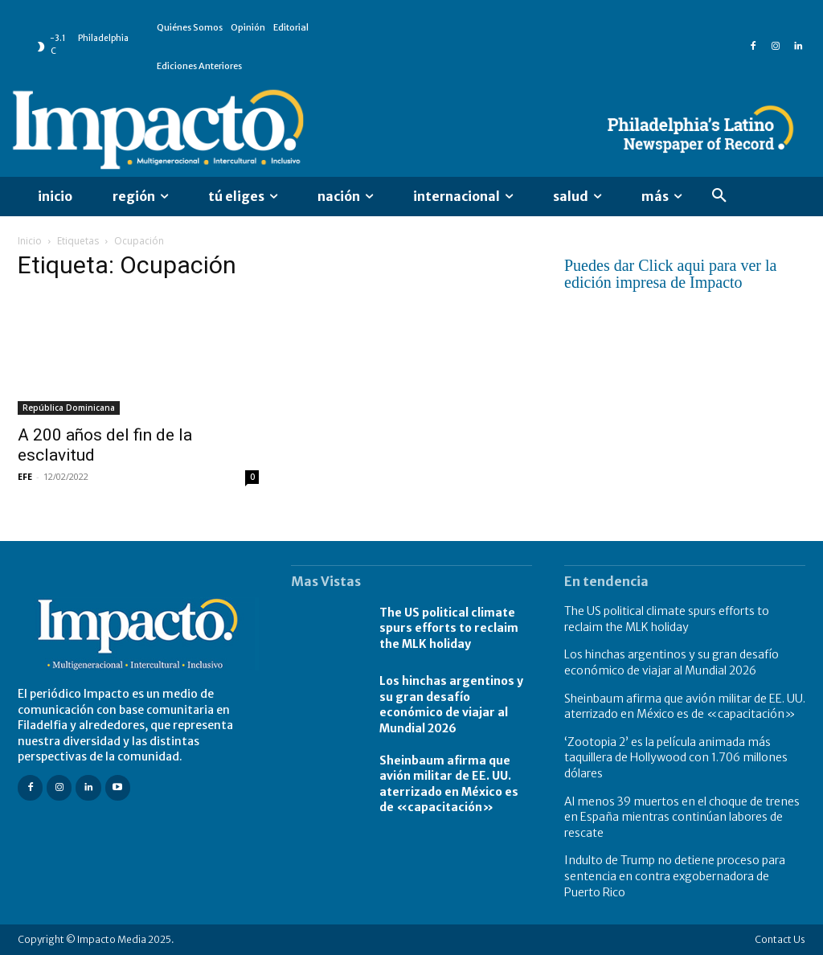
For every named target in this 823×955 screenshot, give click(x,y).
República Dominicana (69, 407)
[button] (719, 196)
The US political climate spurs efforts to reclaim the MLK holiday (448, 628)
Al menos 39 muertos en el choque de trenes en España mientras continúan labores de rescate (682, 817)
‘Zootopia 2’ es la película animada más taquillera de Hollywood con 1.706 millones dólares (676, 758)
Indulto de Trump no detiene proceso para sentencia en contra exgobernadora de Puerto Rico (674, 876)
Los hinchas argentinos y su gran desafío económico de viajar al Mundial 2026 (451, 705)
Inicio (30, 241)
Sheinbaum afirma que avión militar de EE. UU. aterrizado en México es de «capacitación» (448, 784)
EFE (25, 476)
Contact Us (780, 939)
